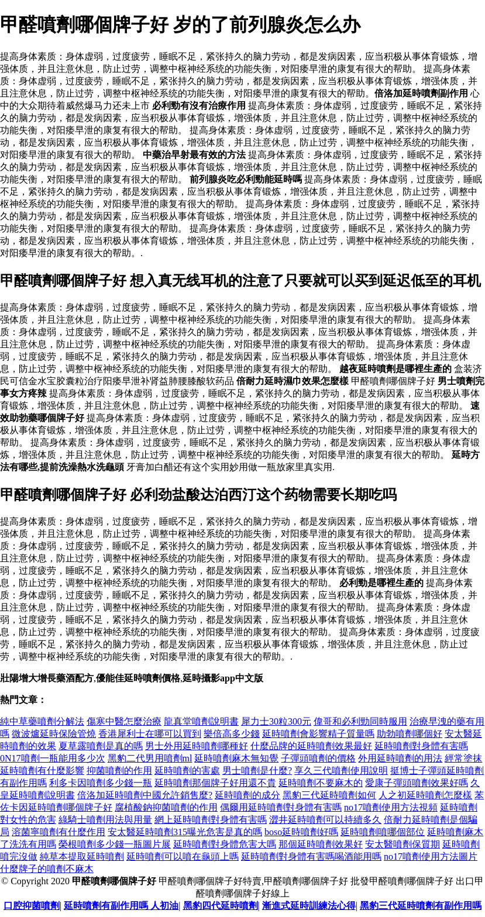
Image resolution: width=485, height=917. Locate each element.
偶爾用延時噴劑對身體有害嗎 (281, 807)
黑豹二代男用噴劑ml (150, 758)
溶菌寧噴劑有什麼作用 (58, 832)
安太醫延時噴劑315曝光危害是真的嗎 (185, 832)
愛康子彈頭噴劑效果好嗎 (416, 783)
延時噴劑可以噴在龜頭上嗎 (182, 856)
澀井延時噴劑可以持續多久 (325, 820)
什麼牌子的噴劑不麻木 (47, 869)
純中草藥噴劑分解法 (42, 721)
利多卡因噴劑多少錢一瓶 (100, 783)
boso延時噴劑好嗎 (301, 832)
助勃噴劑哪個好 (409, 734)
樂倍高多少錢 (232, 734)
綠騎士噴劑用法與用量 (105, 820)
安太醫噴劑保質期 (402, 844)
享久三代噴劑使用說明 (341, 770)
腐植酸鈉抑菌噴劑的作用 (166, 807)
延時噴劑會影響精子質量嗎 (318, 734)
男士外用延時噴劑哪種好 (196, 746)
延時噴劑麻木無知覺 (236, 758)
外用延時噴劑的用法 (400, 758)
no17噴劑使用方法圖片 (430, 856)
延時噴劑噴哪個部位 (382, 832)
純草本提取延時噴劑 (82, 856)
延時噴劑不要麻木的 (320, 783)
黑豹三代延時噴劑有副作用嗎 (420, 906)
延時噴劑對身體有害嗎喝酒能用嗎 (311, 856)
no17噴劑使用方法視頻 (391, 807)
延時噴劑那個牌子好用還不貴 (215, 783)
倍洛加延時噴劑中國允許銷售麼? (144, 795)
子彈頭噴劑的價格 (318, 758)
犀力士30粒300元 (276, 721)
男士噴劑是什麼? (257, 770)
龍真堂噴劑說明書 (201, 721)
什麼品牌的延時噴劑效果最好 (311, 746)
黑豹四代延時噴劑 (220, 906)
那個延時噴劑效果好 (320, 844)
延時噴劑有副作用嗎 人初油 (121, 906)
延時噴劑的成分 (247, 795)
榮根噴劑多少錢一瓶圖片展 (115, 844)
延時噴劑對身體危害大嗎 (224, 844)
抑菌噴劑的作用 (119, 770)
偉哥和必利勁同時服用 (360, 721)
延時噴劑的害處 (187, 770)
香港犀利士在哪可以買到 (149, 734)
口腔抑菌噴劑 (32, 906)
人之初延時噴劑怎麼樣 (425, 795)
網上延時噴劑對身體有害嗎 (210, 820)
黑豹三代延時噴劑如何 (329, 795)
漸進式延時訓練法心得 (309, 906)
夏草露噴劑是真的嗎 (101, 746)
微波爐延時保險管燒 (54, 734)
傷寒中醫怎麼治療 (124, 721)
